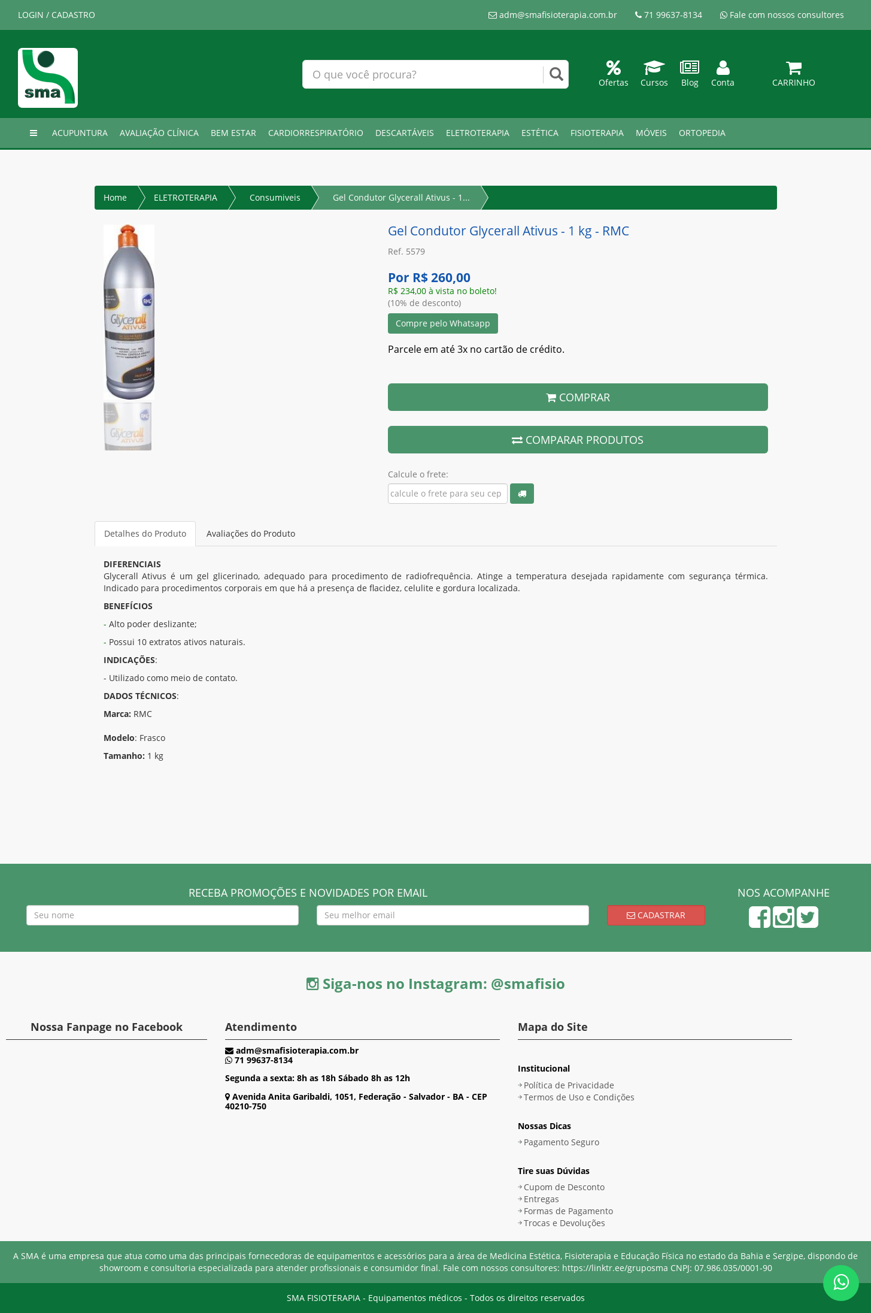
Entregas (541, 1199)
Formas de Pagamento (568, 1211)
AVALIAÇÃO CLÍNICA (159, 132)
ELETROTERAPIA (477, 132)
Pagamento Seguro (561, 1142)
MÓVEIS (651, 132)
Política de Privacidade (569, 1085)
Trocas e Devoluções (564, 1223)
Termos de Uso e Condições (579, 1097)
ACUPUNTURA (80, 132)
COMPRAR (578, 397)
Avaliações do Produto (251, 533)
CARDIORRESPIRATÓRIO (315, 132)
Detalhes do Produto (145, 533)
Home (115, 197)
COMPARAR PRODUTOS (578, 439)
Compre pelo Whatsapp (443, 323)
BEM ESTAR (233, 132)
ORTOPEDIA (702, 132)
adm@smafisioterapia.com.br (552, 14)
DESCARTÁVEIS (404, 132)
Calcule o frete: (418, 474)
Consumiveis (275, 197)
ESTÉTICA (540, 132)
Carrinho (793, 76)
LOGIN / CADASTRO (56, 14)
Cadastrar (656, 915)
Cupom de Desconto (564, 1187)
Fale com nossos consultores (782, 14)
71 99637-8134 (668, 14)
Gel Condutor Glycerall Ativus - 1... (401, 197)
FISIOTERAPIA (597, 132)
